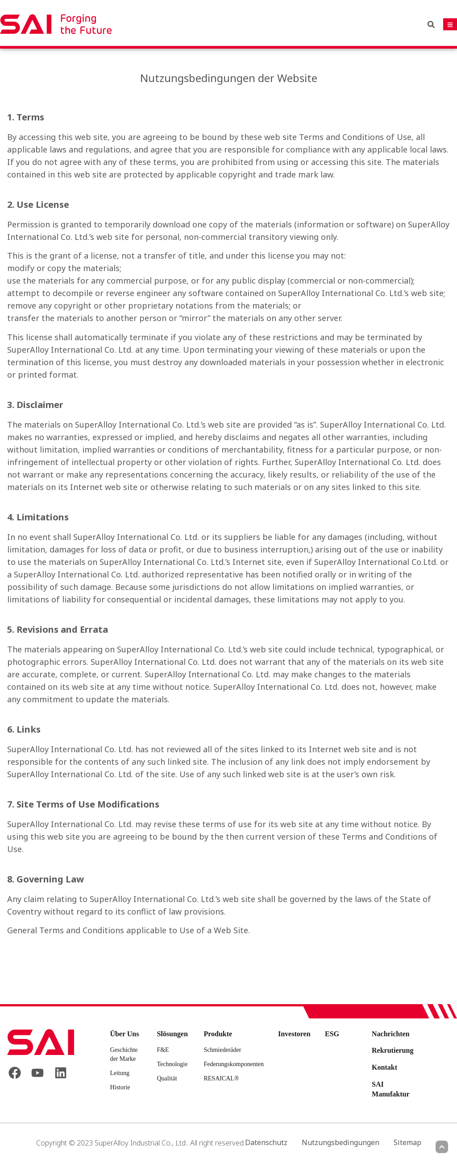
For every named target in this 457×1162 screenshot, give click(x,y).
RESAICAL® (221, 1078)
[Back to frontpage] (40, 1042)
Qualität (167, 1078)
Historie (120, 1087)
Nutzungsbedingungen (340, 1142)
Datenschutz (266, 1142)
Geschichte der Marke (123, 1054)
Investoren (294, 1034)
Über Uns (124, 1034)
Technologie (172, 1064)
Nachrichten (390, 1034)
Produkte (218, 1034)
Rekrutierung (392, 1050)
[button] (431, 24)
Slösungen (172, 1034)
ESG (332, 1034)
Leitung (119, 1073)
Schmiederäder (222, 1050)
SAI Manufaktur (390, 1089)
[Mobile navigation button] (450, 24)
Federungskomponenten (234, 1064)
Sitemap (407, 1142)
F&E (163, 1050)
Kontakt (384, 1067)
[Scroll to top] (442, 1147)
